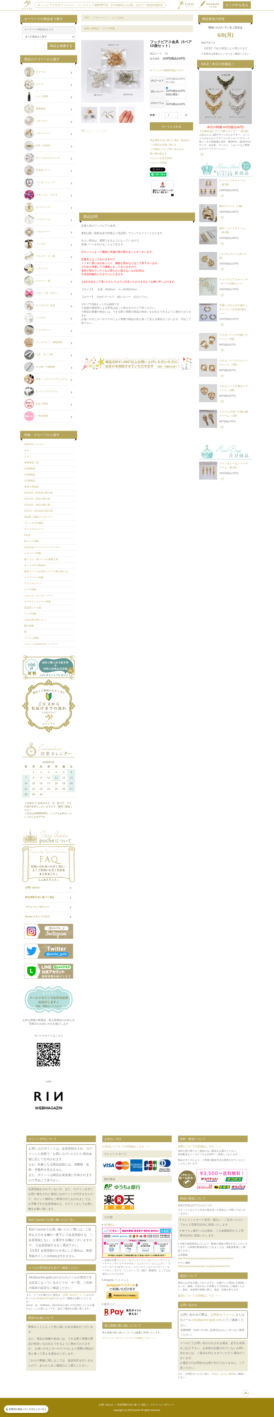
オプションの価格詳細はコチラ (167, 70)
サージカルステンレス (48, 158)
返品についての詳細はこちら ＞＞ (199, 1295)
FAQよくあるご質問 (223, 1373)
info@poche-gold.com (47, 1298)
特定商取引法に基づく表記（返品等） (170, 140)
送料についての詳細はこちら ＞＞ (199, 1146)
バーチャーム (48, 219)
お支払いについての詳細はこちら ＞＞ (126, 1146)
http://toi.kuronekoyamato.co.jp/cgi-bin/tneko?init (204, 1266)
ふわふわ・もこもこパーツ (38, 595)
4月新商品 (29, 468)
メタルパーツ (48, 232)
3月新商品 (29, 474)
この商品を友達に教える (163, 144)
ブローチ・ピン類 (48, 256)
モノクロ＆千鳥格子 (35, 565)
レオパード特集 (32, 553)
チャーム (48, 72)
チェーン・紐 (48, 281)
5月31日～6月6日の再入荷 (38, 492)
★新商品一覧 (31, 462)
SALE (27, 535)
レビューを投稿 (158, 162)
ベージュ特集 (31, 637)
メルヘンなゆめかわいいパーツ (41, 643)
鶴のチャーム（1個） (231, 206)
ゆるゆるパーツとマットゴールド (42, 547)
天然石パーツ (48, 170)
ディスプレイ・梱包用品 (48, 342)
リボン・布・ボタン (48, 293)
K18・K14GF (48, 146)
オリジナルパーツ (34, 529)
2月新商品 (29, 480)
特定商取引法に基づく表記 (48, 897)
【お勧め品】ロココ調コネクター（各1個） (224, 131)
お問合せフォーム (223, 1314)
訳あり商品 (48, 404)
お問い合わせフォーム (74, 1294)
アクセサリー (48, 330)
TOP (86, 17)
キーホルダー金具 (48, 305)
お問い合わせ (48, 887)
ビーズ (48, 84)
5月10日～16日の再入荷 (37, 504)
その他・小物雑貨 (48, 367)
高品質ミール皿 (32, 607)
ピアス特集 (109, 28)
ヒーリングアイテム (48, 392)
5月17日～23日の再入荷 (37, 498)
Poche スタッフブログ (48, 916)
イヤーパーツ (100, 17)
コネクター (48, 121)
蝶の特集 (29, 625)
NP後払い (109, 1224)
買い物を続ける (158, 153)
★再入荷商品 (91, 28)
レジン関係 (48, 96)
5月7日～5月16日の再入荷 (38, 510)
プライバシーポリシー (48, 907)
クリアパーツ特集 (34, 577)
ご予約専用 (48, 416)
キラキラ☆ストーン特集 (37, 601)
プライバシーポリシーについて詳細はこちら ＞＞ (129, 1338)
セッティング (48, 207)
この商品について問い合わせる (167, 149)
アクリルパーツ (32, 583)
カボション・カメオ (48, 195)
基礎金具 (48, 109)
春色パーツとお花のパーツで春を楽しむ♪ (46, 571)
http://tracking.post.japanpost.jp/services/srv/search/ (205, 1258)
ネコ (26, 456)
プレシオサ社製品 (34, 523)
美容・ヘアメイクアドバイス (48, 379)
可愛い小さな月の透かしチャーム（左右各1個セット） (233, 309)
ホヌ (26, 450)
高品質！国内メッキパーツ (38, 517)
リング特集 (30, 613)
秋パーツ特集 (31, 541)
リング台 (48, 244)
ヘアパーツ (48, 269)
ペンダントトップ (48, 183)
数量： (153, 115)
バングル (48, 318)
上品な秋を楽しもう (35, 619)
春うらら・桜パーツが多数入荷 (41, 559)
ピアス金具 (118, 17)
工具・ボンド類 (48, 355)
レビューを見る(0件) (161, 158)
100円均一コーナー (34, 444)
